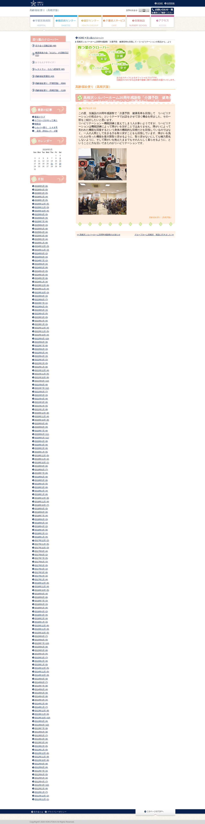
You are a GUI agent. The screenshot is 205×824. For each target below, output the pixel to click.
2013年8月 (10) (42, 725)
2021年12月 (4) (42, 370)
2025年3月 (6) (41, 236)
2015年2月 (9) (41, 661)
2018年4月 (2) (41, 526)
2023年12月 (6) (42, 285)
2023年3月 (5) (41, 317)
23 (60, 164)
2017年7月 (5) (41, 558)
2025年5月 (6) (41, 228)
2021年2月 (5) (41, 406)
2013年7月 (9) (41, 728)
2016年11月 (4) (42, 586)
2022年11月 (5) (42, 331)
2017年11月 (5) (42, 544)
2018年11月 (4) (42, 501)
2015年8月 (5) (41, 640)
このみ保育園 (138, 23)
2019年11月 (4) (42, 459)
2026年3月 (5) (41, 193)
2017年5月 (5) (41, 565)
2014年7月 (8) (41, 686)
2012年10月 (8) (42, 760)
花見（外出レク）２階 (46, 131)
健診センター (90, 23)
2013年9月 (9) (41, 721)
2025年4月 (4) (41, 232)
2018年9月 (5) (41, 508)
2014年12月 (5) (42, 668)
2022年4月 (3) (41, 356)
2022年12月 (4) (42, 328)
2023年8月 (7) (41, 299)
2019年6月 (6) (41, 477)
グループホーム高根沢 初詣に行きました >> (154, 235)
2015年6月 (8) (41, 647)
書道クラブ (40, 117)
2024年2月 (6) (41, 278)
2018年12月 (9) (42, 498)
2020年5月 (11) (42, 438)
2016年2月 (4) (41, 618)
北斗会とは (38, 812)
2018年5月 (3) (41, 523)
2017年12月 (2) (42, 540)
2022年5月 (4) (41, 352)
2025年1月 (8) (41, 243)
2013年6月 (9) (41, 732)
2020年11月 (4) (42, 416)
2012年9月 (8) (41, 764)
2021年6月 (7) (41, 391)
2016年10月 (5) (42, 590)
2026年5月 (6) (41, 186)
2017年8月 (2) (41, 554)
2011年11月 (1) (42, 799)
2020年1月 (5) (41, 452)
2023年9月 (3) (41, 296)
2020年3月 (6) (41, 445)
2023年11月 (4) (42, 289)
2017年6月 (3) (41, 562)
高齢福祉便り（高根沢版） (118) (50, 90)
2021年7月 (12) (42, 388)
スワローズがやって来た (46, 120)
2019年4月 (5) (41, 484)
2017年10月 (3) (42, 547)
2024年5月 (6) (41, 267)
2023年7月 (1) (41, 303)
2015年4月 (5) (41, 654)
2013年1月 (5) (41, 749)
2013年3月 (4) (41, 742)
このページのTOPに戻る (155, 812)
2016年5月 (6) (41, 608)
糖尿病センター (66, 23)
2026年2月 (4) (41, 196)
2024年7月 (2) (41, 260)
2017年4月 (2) (41, 569)
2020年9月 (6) (41, 423)
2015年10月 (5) (42, 633)
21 (52, 164)
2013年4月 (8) (41, 739)
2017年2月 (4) (41, 576)
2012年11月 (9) (42, 757)
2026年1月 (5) (41, 200)
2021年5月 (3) (41, 395)
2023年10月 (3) (42, 292)
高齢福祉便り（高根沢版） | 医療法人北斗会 (38, 3)
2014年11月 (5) (42, 671)
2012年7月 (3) (41, 771)
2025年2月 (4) (41, 239)
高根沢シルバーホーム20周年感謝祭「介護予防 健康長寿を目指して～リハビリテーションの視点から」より (133, 99)
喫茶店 (38, 124)
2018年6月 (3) (41, 519)
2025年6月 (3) (41, 225)
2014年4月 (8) (41, 696)
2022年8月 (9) (41, 342)
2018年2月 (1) (41, 533)
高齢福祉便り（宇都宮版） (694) (50, 83)
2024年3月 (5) (41, 275)
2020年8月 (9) (41, 427)
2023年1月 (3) (41, 324)
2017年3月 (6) (41, 572)
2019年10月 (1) (42, 462)
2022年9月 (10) (42, 338)
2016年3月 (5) (41, 615)
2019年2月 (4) (41, 491)
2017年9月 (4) (41, 551)
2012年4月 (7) (41, 781)
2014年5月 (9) (41, 693)
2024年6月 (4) (41, 264)
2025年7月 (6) (41, 221)
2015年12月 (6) (42, 625)
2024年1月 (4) (41, 282)
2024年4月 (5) (41, 271)
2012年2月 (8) (41, 788)
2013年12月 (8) (42, 710)
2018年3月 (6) (41, 530)
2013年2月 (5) (41, 746)
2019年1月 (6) (41, 494)
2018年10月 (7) (42, 505)
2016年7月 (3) (41, 601)
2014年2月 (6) (41, 703)
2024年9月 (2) (41, 253)
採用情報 (171, 3)
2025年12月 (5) (42, 204)
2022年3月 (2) (41, 359)
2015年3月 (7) (41, 657)
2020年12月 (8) (42, 413)
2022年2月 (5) (41, 363)
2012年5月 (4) (41, 778)
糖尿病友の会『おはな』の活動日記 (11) (52, 54)
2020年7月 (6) (41, 431)
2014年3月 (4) (41, 700)
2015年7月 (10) (42, 643)
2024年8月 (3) (41, 257)
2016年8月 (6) (41, 597)
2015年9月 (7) (41, 636)
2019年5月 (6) (41, 480)
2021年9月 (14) (42, 381)
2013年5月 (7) (41, 735)
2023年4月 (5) (41, 313)
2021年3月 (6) (41, 402)
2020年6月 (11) (42, 434)
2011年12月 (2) (42, 796)
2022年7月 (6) (41, 345)
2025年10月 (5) (42, 211)
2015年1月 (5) (41, 664)
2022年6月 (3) (41, 349)
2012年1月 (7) (41, 792)
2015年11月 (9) (42, 629)
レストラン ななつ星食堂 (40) (50, 69)
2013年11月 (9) (42, 714)
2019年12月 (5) (42, 455)
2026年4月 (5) (41, 189)
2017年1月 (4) (41, 579)
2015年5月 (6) (41, 650)
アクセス (162, 23)
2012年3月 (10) (42, 785)
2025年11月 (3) (42, 207)
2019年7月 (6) (41, 473)
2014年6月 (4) (41, 689)
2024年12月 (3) (42, 246)
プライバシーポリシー (56, 812)
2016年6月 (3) (41, 604)
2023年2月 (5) (41, 321)
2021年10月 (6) (42, 377)
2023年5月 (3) (41, 310)
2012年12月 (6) (42, 753)
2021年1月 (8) (41, 409)
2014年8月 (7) (41, 682)
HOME (160, 3)
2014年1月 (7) (41, 707)
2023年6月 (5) (41, 306)
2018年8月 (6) (41, 512)
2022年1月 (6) (41, 367)
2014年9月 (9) (41, 679)
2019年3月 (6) (41, 487)
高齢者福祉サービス (114, 23)
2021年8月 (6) (41, 384)
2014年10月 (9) (42, 675)
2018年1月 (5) (41, 537)
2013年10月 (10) (42, 718)
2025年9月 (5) (41, 214)
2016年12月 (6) (42, 583)
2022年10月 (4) (42, 335)
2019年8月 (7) (41, 469)
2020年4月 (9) (41, 441)
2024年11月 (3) (42, 250)
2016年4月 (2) (41, 611)
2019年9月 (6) (41, 466)
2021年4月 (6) (41, 399)
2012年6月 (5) (41, 774)
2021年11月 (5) (42, 374)
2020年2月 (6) (41, 448)
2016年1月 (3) (41, 622)
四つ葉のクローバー (95, 38)
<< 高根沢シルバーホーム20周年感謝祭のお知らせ (98, 235)
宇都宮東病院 (41, 23)
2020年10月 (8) (42, 420)
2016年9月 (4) (41, 594)
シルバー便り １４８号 (46, 127)
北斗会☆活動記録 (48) (45, 45)
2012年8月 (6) (41, 767)
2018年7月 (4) (41, 515)
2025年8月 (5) (41, 218)
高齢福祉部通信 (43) (44, 76)
